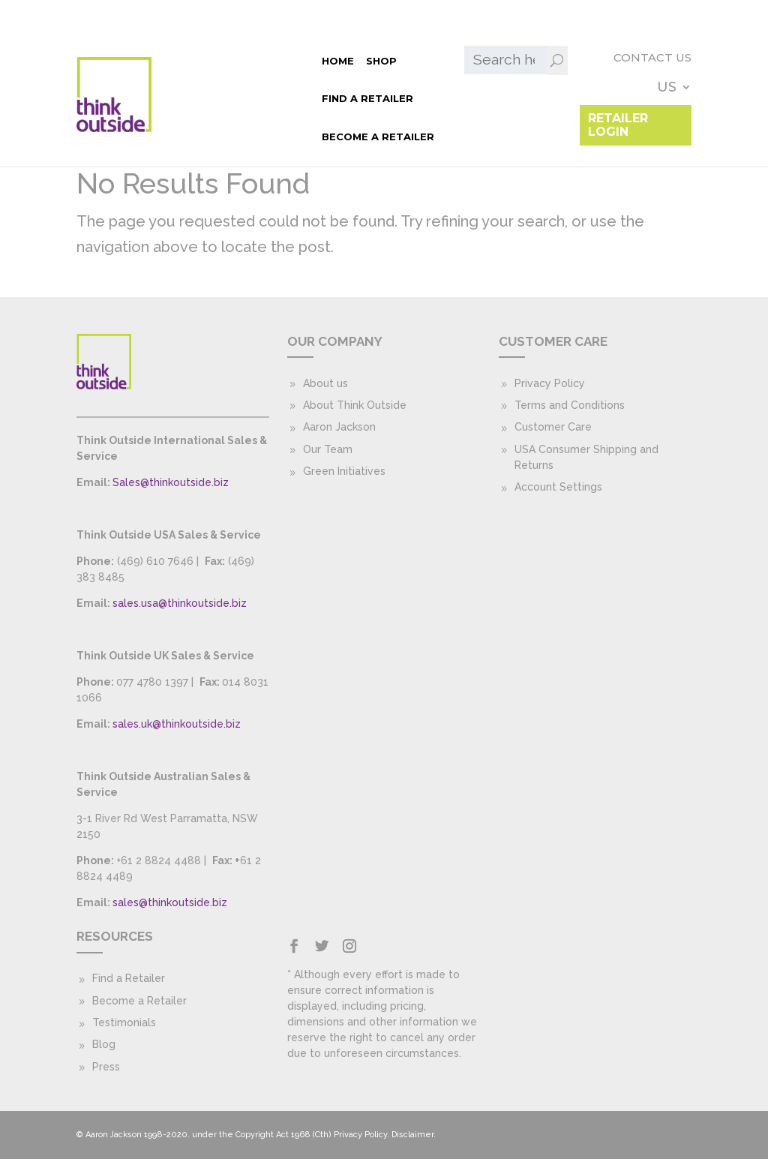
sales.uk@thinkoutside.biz (176, 724)
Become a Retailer (189, 98)
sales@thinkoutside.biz (169, 902)
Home (149, 60)
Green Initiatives (344, 471)
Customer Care (553, 427)
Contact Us (567, 58)
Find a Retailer (265, 60)
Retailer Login (630, 90)
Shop (192, 60)
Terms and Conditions (569, 405)
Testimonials (124, 1022)
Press (106, 1067)
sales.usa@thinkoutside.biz (179, 603)
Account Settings (558, 487)
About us (325, 383)
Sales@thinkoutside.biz (170, 482)
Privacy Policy (549, 383)
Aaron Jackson (339, 427)
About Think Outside (354, 405)
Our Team (327, 449)
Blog (104, 1044)
